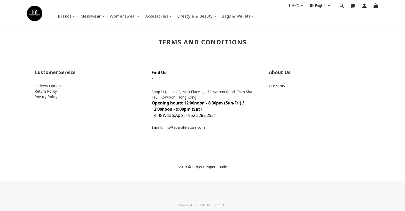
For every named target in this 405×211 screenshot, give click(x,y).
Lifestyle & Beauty (197, 16)
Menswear (93, 16)
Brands (66, 16)
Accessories (158, 16)
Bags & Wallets (238, 16)
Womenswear (125, 16)
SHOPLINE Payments (211, 205)
